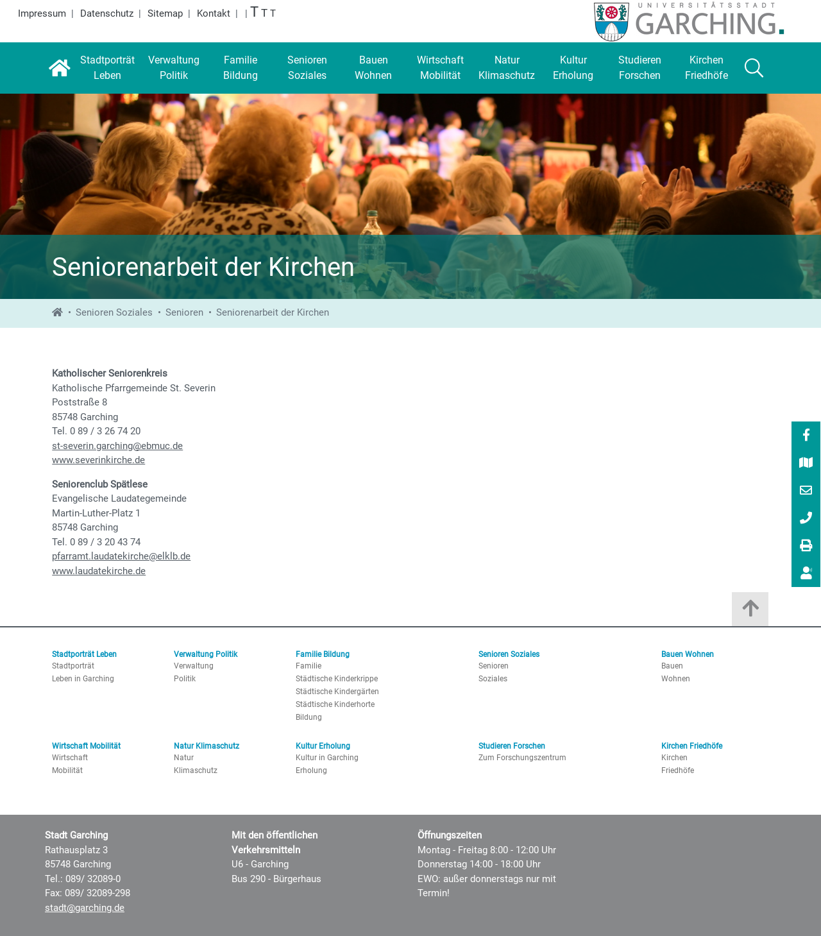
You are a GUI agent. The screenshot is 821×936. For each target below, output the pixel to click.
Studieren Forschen (511, 746)
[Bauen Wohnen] (374, 68)
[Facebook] (806, 436)
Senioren (184, 312)
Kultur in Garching (327, 757)
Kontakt (213, 13)
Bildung (309, 717)
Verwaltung (194, 665)
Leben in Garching (83, 678)
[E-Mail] (806, 491)
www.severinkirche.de (98, 460)
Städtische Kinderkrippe (337, 678)
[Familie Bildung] (240, 68)
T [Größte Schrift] (254, 12)
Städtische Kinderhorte (335, 704)
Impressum (42, 13)
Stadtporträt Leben (84, 654)
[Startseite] (59, 68)
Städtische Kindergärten (337, 691)
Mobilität (67, 770)
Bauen (672, 665)
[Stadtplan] (806, 464)
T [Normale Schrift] (273, 13)
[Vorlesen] (806, 573)
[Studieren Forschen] (640, 68)
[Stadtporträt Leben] (107, 68)
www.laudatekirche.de (99, 571)
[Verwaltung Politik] (173, 68)
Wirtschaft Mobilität (86, 746)
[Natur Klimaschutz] (506, 68)
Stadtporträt (73, 665)
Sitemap (165, 13)
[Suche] (754, 68)
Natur (184, 757)
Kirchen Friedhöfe (691, 746)
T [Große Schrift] (264, 13)
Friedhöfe (677, 770)
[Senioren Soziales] (307, 68)
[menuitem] (805, 435)
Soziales (492, 678)
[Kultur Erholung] (573, 68)
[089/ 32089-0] (806, 519)
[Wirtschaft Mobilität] (440, 68)
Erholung (311, 770)
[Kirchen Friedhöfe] (706, 68)
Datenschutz (106, 13)
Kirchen (674, 757)
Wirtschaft (70, 757)
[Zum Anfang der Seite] (750, 612)
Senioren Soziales (114, 312)
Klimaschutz (195, 770)
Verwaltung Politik (205, 654)
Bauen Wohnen (687, 654)
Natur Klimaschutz (206, 746)
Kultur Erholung (323, 746)
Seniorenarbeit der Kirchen (272, 312)
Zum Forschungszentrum (522, 757)
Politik (185, 678)
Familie (308, 665)
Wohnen (675, 678)
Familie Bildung (323, 654)
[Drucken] (806, 546)
